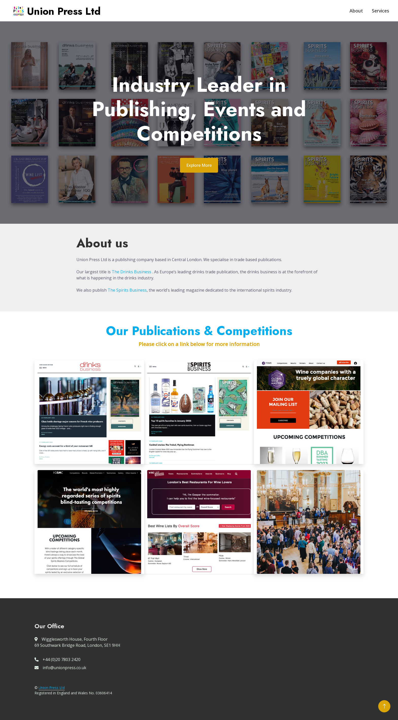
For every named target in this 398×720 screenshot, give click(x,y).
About (356, 11)
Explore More (199, 165)
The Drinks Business (131, 272)
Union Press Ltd (52, 687)
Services (380, 11)
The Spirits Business (127, 290)
